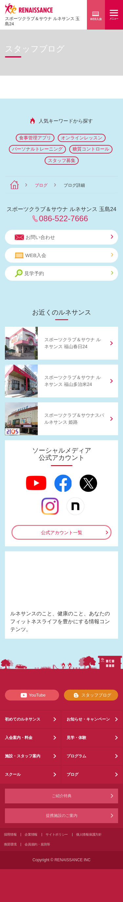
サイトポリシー (57, 834)
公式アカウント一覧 (61, 532)
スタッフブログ (91, 695)
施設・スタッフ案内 (22, 756)
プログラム (76, 756)
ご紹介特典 (62, 796)
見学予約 (64, 273)
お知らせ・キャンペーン (88, 719)
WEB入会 (64, 255)
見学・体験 (76, 737)
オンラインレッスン (81, 137)
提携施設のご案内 (61, 815)
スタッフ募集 (61, 160)
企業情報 (31, 834)
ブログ (41, 185)
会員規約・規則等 (37, 844)
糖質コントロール (90, 149)
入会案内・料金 (18, 737)
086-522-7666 (63, 218)
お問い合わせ (64, 237)
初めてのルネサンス (22, 719)
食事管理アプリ (35, 137)
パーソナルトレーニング (37, 149)
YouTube (32, 695)
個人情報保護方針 (89, 834)
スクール (13, 774)
